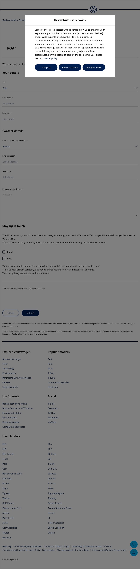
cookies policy (50, 58)
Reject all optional (70, 67)
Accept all (46, 67)
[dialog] (70, 284)
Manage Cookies (93, 67)
